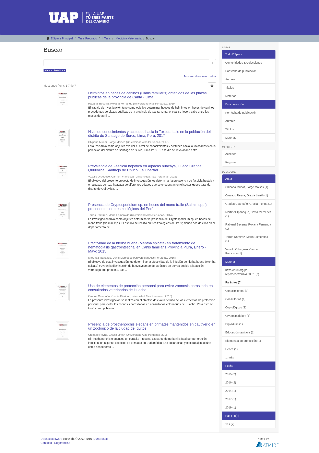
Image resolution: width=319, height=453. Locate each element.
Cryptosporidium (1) (237, 315)
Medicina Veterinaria (129, 38)
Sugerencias (62, 442)
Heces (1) (231, 349)
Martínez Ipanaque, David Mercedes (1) (248, 214)
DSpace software (51, 438)
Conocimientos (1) (237, 290)
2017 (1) (230, 399)
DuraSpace (100, 438)
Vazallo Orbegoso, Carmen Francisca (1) (242, 251)
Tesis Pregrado (87, 38)
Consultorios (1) (235, 299)
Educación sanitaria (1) (240, 332)
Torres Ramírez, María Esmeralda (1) (246, 239)
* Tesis (106, 38)
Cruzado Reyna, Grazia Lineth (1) (246, 195)
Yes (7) (229, 424)
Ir (212, 62)
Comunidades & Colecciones (243, 62)
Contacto (46, 442)
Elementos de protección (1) (243, 340)
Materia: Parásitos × (55, 70)
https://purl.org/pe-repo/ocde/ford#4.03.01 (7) (242, 272)
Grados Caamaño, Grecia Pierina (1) (248, 203)
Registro (230, 162)
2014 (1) (230, 390)
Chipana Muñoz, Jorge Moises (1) (246, 187)
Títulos (229, 87)
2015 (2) (230, 374)
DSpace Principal (62, 38)
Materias (230, 96)
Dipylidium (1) (234, 324)
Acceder (230, 154)
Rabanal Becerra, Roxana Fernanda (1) (248, 226)
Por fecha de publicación (241, 71)
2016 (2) (230, 382)
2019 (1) (230, 407)
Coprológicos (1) (235, 307)
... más (229, 357)
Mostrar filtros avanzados (200, 76)
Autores (230, 79)
